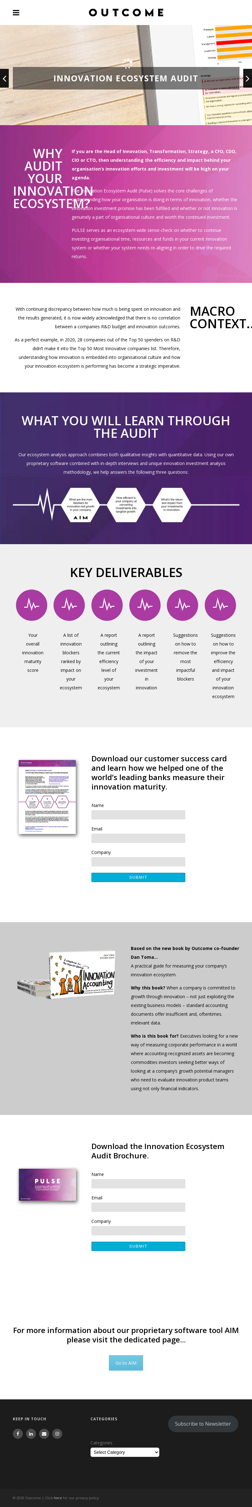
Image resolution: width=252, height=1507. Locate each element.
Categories (101, 1443)
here (58, 1497)
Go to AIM (126, 1363)
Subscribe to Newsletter (203, 1423)
